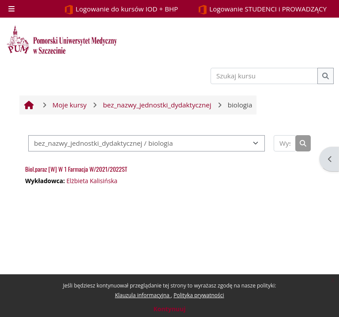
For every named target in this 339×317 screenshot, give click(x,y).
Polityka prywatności (198, 295)
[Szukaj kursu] (264, 76)
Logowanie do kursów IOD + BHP (121, 9)
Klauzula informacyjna (142, 295)
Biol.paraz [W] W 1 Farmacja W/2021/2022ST (76, 168)
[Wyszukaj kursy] (285, 143)
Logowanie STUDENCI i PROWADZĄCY (262, 9)
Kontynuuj (169, 309)
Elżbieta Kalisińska (91, 181)
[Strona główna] (62, 39)
